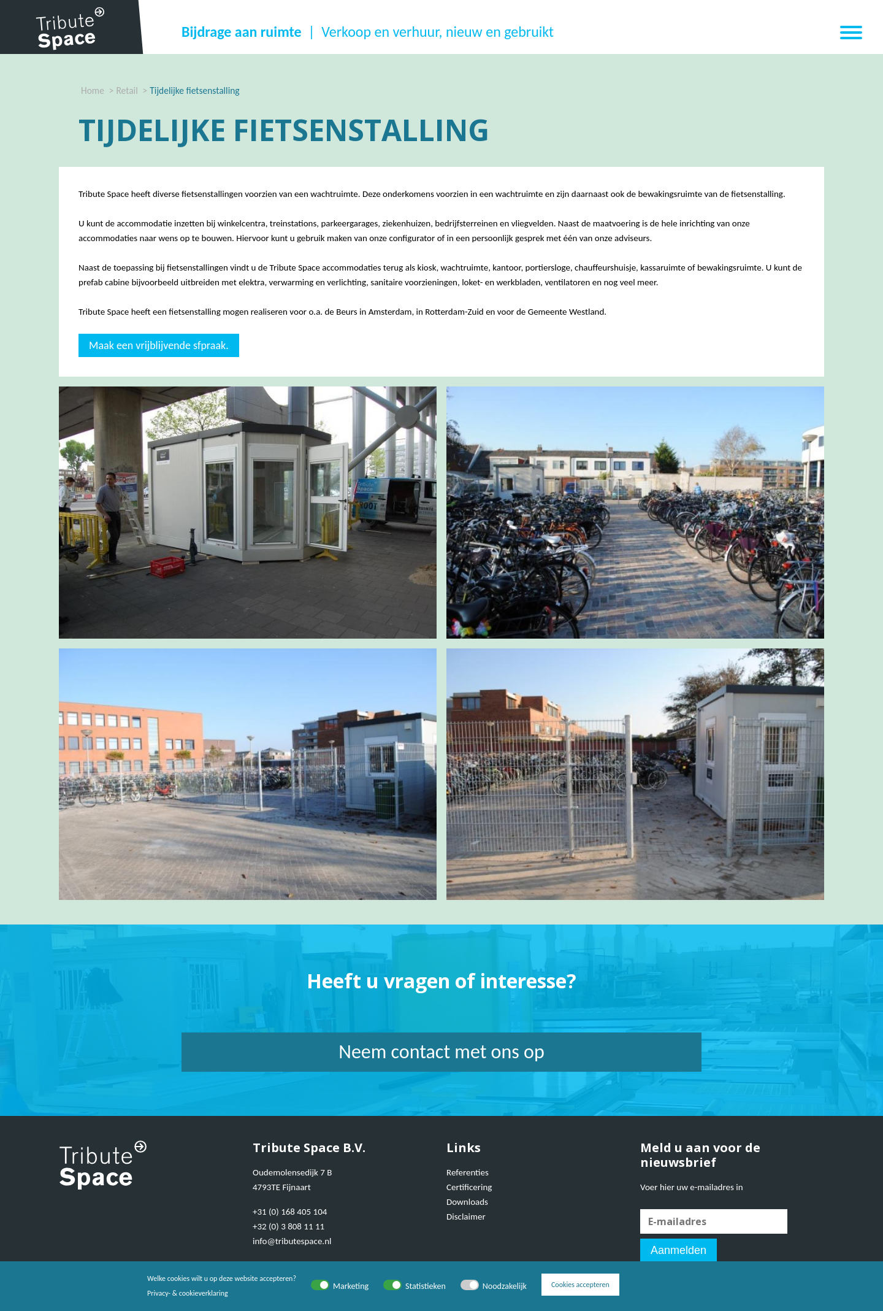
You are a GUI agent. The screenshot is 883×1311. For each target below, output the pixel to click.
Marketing (351, 1286)
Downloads (467, 1201)
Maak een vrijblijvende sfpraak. (159, 345)
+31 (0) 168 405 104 (290, 1211)
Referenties (467, 1172)
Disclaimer (466, 1216)
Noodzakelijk (505, 1286)
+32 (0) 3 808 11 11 (288, 1226)
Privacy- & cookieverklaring (187, 1293)
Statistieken (425, 1286)
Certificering (469, 1187)
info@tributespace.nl (292, 1241)
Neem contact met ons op (441, 1052)
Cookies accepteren (580, 1286)
